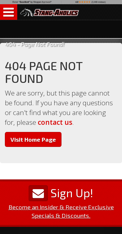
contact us (55, 122)
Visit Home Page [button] (33, 139)
